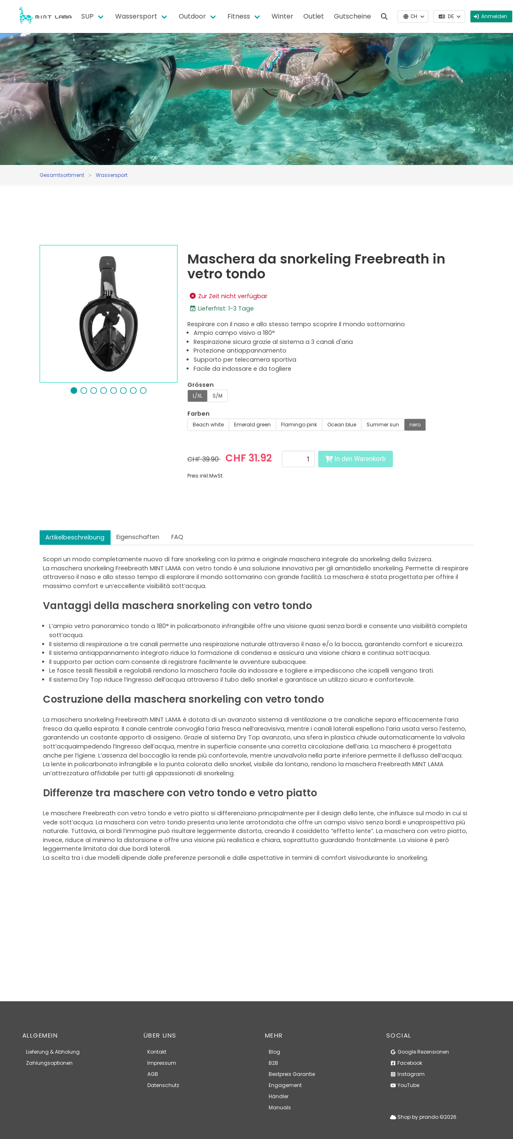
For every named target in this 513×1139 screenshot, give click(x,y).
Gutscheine (352, 16)
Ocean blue (341, 424)
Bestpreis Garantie (292, 1074)
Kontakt (156, 1051)
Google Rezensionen (419, 1051)
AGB (152, 1074)
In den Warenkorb (355, 459)
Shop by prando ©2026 (423, 1116)
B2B (273, 1062)
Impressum (161, 1062)
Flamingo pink (299, 424)
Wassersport (136, 16)
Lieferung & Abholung (53, 1051)
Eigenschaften (137, 537)
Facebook (406, 1062)
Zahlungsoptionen (49, 1062)
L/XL (197, 395)
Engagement (285, 1085)
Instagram (407, 1074)
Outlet (313, 16)
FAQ (177, 537)
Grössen (200, 385)
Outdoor (192, 16)
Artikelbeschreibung (74, 537)
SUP (87, 16)
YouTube (404, 1085)
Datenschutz (163, 1085)
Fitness (238, 16)
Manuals (280, 1107)
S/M (217, 395)
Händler (278, 1096)
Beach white (208, 424)
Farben (198, 413)
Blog (274, 1051)
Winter (282, 16)
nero (415, 424)
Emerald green (252, 424)
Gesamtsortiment (62, 175)
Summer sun (382, 424)
